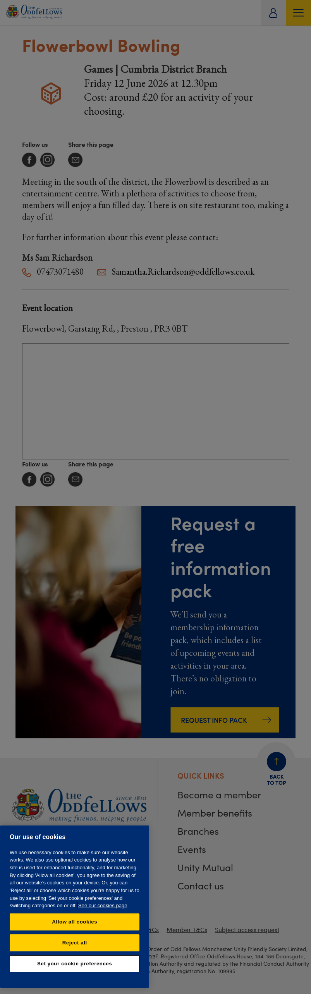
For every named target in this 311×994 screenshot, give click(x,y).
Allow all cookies (74, 922)
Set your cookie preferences (74, 963)
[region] (74, 906)
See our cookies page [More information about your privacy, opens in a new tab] (102, 905)
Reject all (74, 943)
